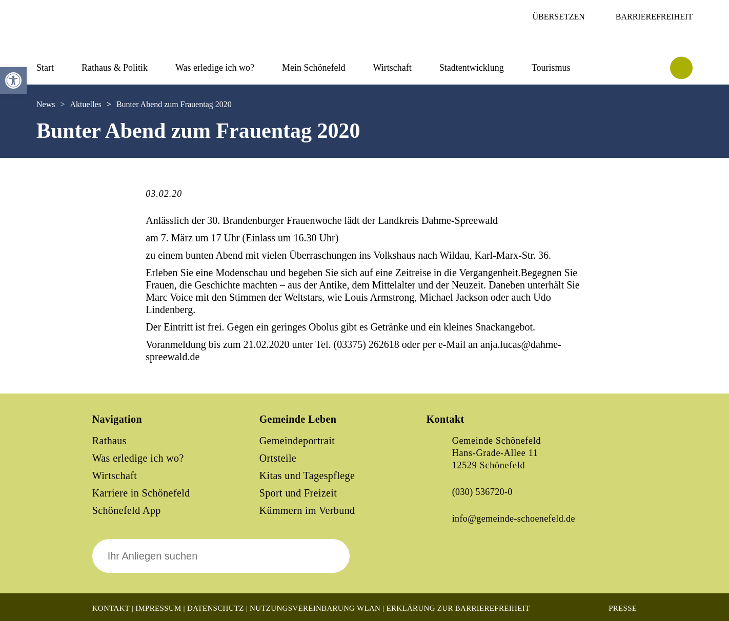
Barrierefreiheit (654, 16)
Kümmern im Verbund (307, 510)
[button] (13, 80)
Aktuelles (85, 104)
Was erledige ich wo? (214, 68)
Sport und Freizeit (298, 493)
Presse (623, 608)
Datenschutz (215, 608)
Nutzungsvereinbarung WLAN (315, 608)
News (45, 104)
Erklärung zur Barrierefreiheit (458, 608)
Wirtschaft (392, 68)
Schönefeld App (126, 510)
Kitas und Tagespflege (307, 475)
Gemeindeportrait (297, 440)
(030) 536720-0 (482, 492)
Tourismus (551, 68)
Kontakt (111, 608)
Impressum (158, 608)
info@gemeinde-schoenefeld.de (513, 518)
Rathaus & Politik (115, 68)
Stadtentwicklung (471, 68)
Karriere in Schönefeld (141, 493)
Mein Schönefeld (313, 68)
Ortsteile (277, 458)
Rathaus (109, 440)
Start (45, 68)
